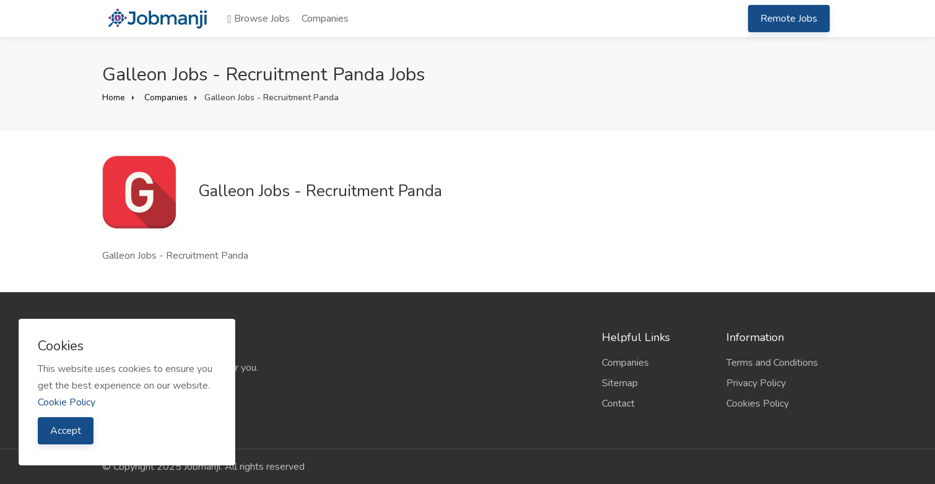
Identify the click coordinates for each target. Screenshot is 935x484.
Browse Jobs (258, 18)
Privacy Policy (756, 383)
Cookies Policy (757, 403)
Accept (65, 431)
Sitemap (620, 383)
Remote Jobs (788, 18)
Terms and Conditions (772, 362)
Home (113, 97)
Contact (618, 403)
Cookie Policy (66, 402)
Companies (325, 18)
